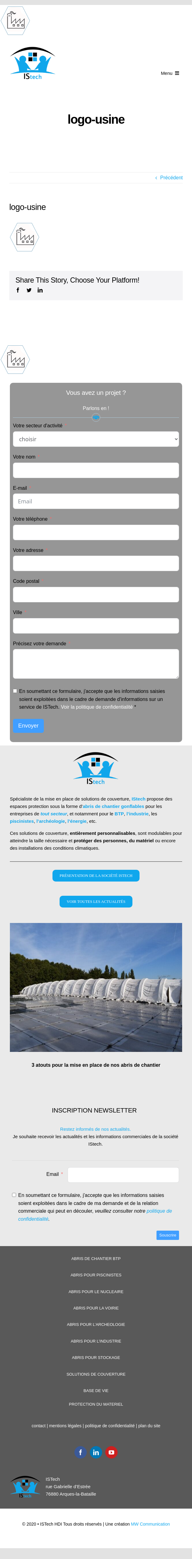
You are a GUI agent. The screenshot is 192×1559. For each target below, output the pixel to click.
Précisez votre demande (39, 643)
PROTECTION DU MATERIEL (96, 1404)
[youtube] (111, 1452)
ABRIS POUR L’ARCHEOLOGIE (96, 1324)
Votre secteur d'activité (37, 425)
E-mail (20, 488)
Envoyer (28, 726)
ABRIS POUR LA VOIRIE (96, 1308)
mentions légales (65, 1425)
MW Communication (150, 1524)
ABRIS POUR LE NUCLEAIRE (96, 1291)
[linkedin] (96, 1452)
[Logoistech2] (33, 48)
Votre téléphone (30, 519)
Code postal (26, 581)
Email (52, 1174)
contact (38, 1425)
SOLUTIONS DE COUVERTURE (95, 1374)
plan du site (149, 1425)
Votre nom (24, 456)
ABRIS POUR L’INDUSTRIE (96, 1341)
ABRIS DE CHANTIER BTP (96, 1258)
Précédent (171, 177)
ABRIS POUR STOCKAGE (96, 1357)
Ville (17, 612)
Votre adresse (28, 550)
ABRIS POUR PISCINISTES (96, 1275)
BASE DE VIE (96, 1390)
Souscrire (167, 1235)
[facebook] (80, 1452)
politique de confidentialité (110, 1425)
